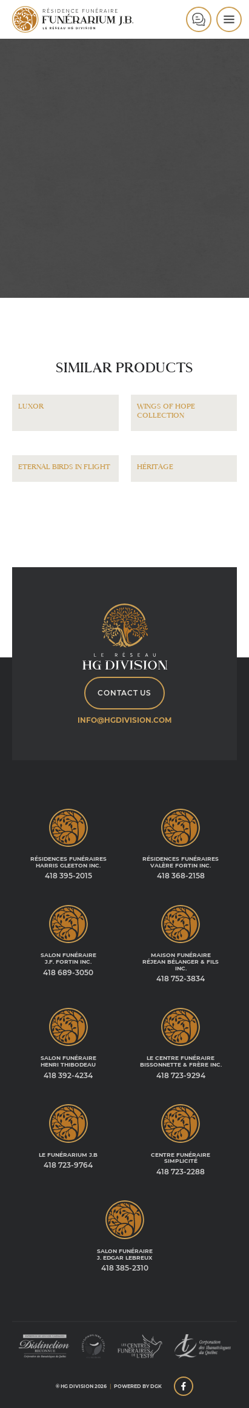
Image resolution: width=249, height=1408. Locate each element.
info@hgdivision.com (124, 720)
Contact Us (124, 692)
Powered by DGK (138, 1386)
